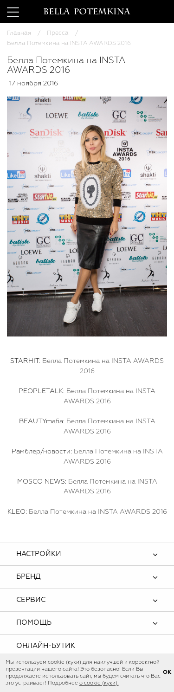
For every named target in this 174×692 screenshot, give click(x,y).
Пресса (58, 33)
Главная (19, 33)
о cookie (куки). (99, 683)
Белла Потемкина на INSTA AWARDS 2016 (98, 512)
